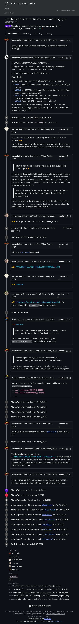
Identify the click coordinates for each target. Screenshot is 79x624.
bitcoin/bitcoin (49, 611)
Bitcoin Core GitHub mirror (19, 3)
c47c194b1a (47, 524)
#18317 (18, 84)
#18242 (18, 90)
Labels (6, 9)
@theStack (51, 432)
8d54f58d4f (48, 529)
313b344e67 (47, 505)
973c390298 (50, 534)
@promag (25, 252)
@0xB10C (47, 619)
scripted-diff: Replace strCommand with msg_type (33, 229)
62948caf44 (50, 519)
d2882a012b (50, 510)
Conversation (12, 34)
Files (38, 34)
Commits (26, 34)
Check (49, 34)
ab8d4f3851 (47, 514)
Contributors (9, 13)
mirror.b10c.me (56, 621)
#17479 (18, 95)
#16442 (18, 101)
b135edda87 (47, 539)
